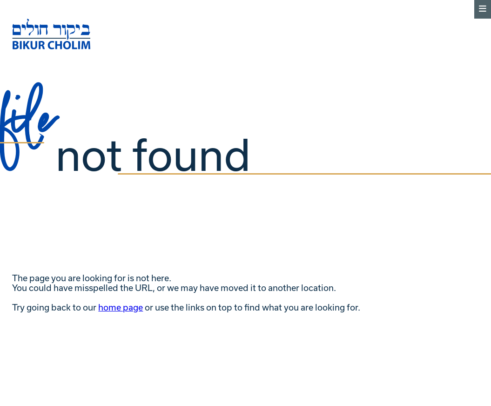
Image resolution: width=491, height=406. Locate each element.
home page (120, 307)
